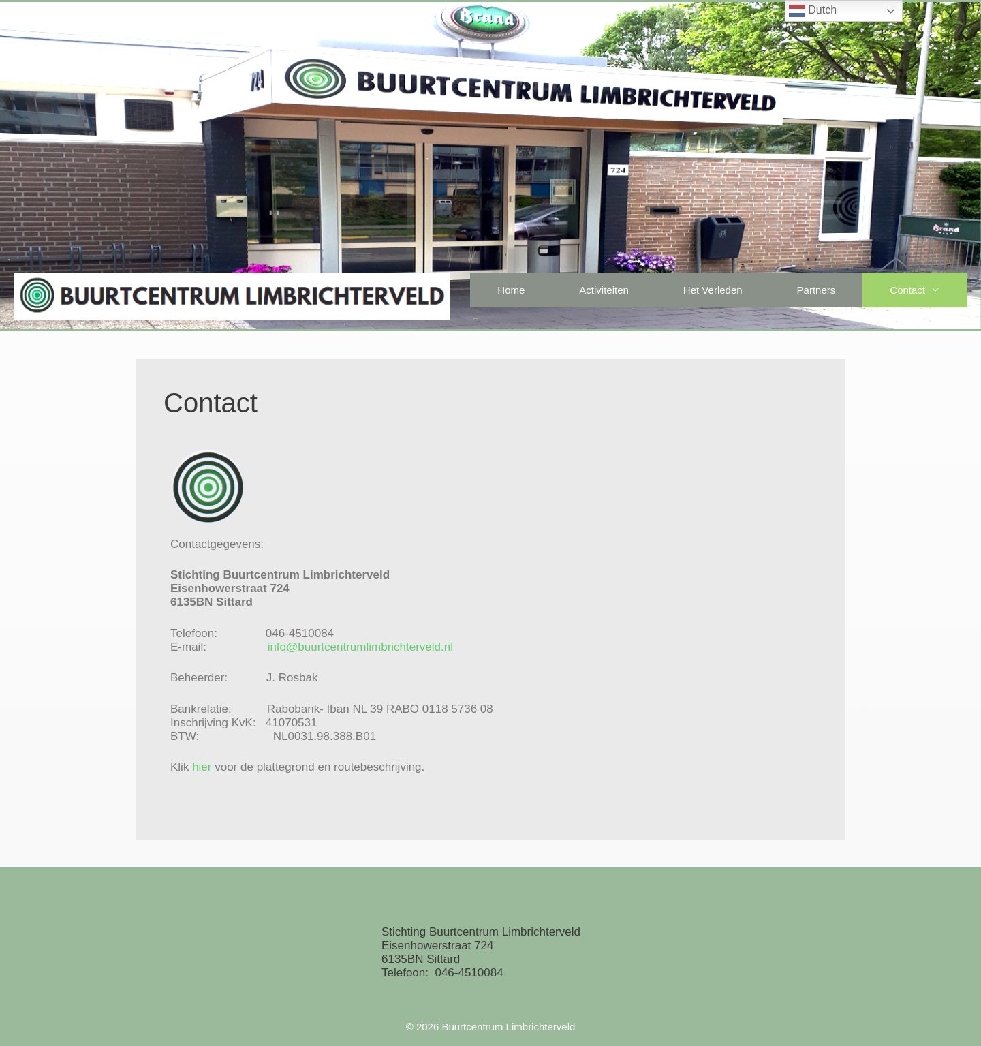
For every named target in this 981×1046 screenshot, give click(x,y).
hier (201, 766)
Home (511, 290)
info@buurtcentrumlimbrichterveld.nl (360, 647)
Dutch (813, 11)
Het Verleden (713, 290)
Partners (816, 290)
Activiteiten (604, 290)
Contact (928, 290)
